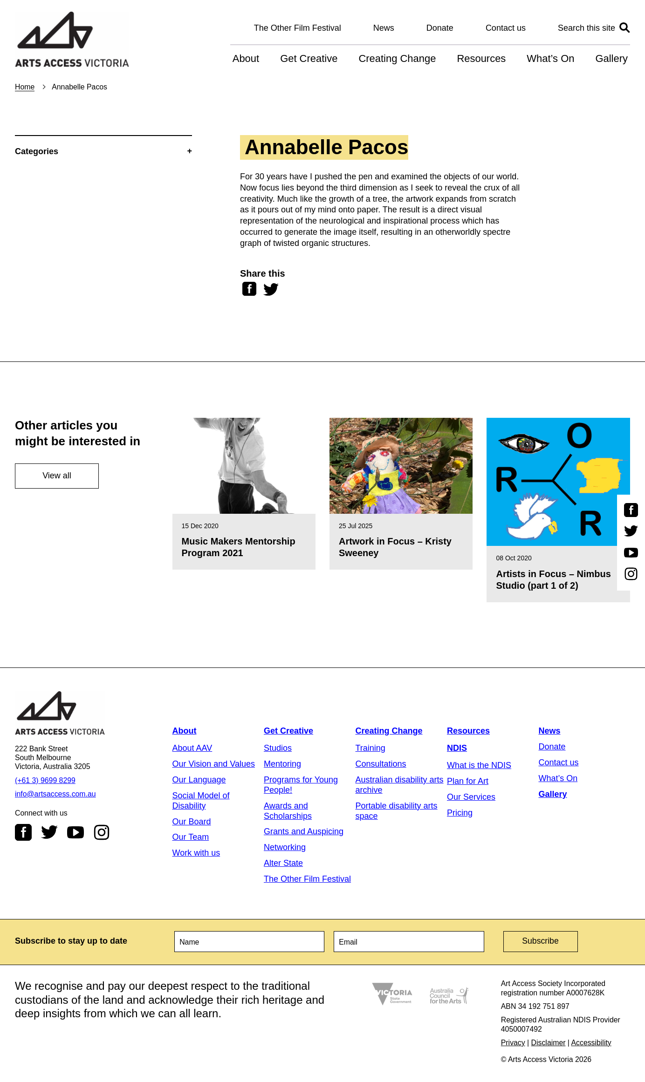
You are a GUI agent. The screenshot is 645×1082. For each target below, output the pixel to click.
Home (24, 87)
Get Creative (308, 58)
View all (56, 475)
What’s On (550, 58)
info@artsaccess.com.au (55, 794)
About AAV (192, 748)
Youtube (75, 832)
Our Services (471, 797)
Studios (278, 748)
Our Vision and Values (213, 764)
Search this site (586, 28)
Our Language (199, 779)
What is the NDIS (479, 765)
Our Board (191, 821)
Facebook (23, 832)
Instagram (101, 832)
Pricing (460, 812)
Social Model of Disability (201, 800)
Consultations (381, 764)
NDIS (457, 748)
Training (370, 748)
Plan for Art (467, 781)
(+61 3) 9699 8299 (45, 780)
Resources (481, 58)
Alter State (283, 863)
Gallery (611, 58)
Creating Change (397, 58)
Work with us (196, 852)
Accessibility (591, 1042)
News (383, 28)
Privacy (513, 1042)
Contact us (506, 28)
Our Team (190, 837)
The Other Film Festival (297, 28)
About (246, 58)
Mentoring (282, 764)
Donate (439, 28)
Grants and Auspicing (303, 831)
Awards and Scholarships (288, 811)
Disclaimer (548, 1042)
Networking (285, 847)
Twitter (49, 832)
